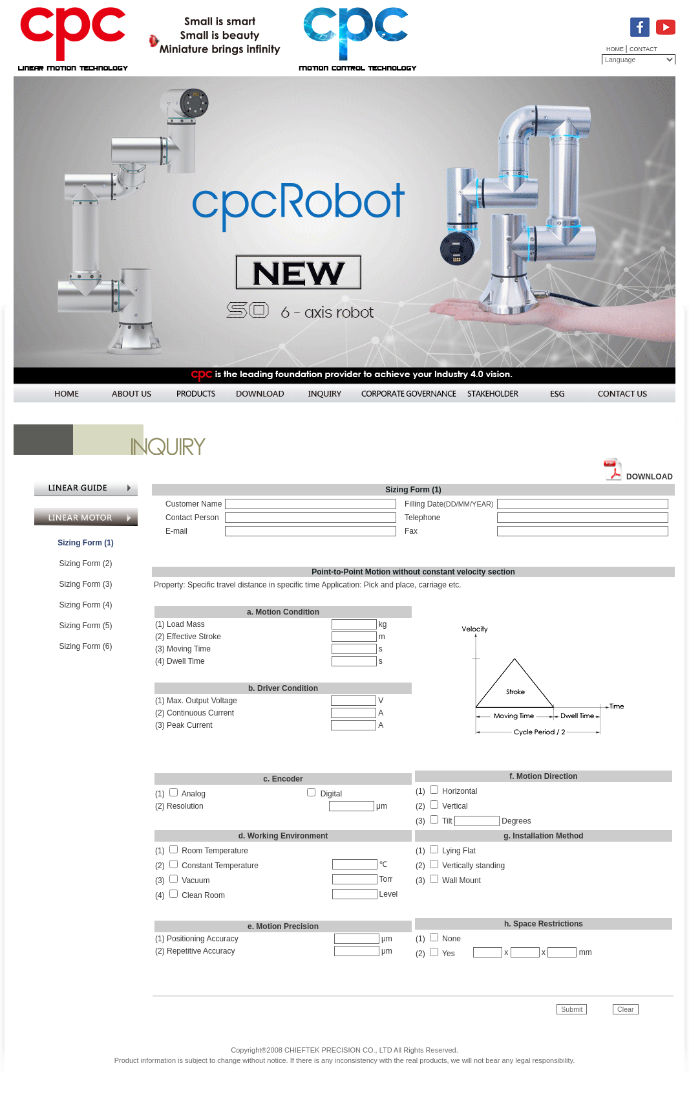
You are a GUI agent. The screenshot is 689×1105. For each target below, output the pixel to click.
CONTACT (643, 49)
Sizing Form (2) (85, 563)
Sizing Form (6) (85, 646)
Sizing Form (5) (85, 625)
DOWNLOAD (649, 476)
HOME (616, 49)
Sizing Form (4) (85, 604)
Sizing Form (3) (85, 584)
